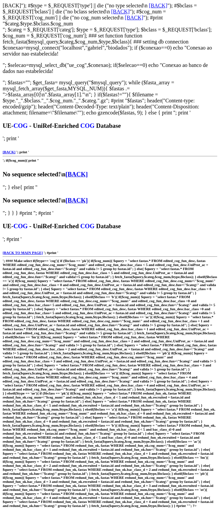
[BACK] (158, 5)
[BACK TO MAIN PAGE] (23, 253)
